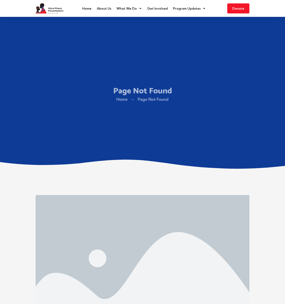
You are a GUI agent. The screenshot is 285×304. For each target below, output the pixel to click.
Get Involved (157, 8)
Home (87, 8)
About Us (104, 8)
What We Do (129, 8)
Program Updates (189, 8)
